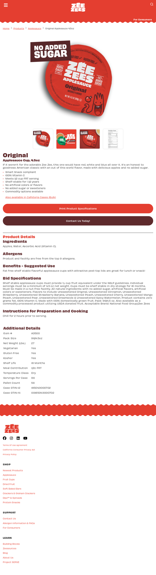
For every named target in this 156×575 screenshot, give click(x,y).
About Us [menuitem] (8, 557)
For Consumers (143, 19)
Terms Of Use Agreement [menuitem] (15, 445)
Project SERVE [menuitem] (11, 562)
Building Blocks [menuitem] (11, 543)
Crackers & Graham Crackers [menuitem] (19, 493)
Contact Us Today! (78, 220)
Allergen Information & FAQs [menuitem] (19, 523)
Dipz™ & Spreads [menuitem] (12, 497)
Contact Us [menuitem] (9, 518)
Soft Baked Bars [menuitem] (12, 488)
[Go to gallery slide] (43, 139)
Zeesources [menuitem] (9, 548)
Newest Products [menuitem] (13, 470)
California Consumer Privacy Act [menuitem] (19, 449)
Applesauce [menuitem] (9, 475)
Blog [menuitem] (5, 553)
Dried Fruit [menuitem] (9, 484)
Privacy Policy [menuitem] (10, 454)
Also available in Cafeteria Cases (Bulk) (30, 197)
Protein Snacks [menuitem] (11, 502)
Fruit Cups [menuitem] (9, 479)
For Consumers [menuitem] (11, 527)
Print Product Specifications (78, 208)
